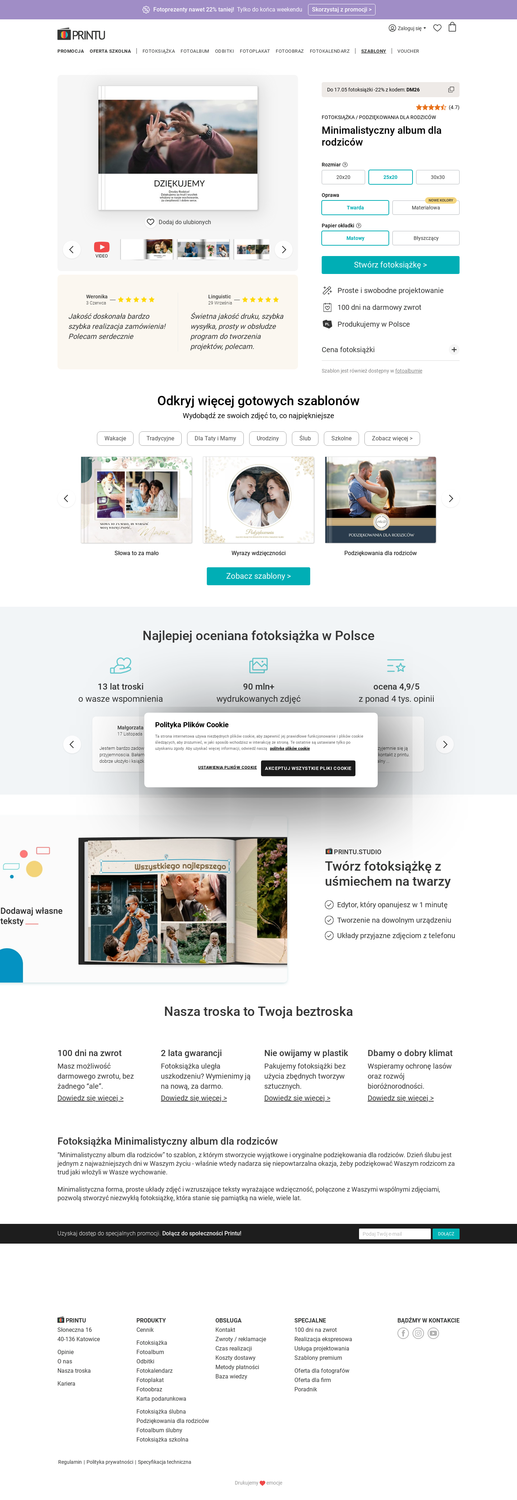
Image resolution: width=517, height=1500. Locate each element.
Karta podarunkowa (161, 1398)
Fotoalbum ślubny (159, 1430)
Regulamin (70, 1462)
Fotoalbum (195, 51)
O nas (64, 1361)
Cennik (145, 1329)
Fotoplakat (255, 51)
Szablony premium (318, 1357)
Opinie (65, 1352)
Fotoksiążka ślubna (161, 1411)
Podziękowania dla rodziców (380, 553)
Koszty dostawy (235, 1357)
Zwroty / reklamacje (240, 1339)
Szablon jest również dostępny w (372, 371)
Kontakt (225, 1329)
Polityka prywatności (110, 1462)
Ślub (305, 438)
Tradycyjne (160, 438)
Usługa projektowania (321, 1348)
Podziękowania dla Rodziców (397, 117)
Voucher (408, 51)
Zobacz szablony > (258, 576)
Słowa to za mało (137, 553)
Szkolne (341, 438)
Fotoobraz (290, 51)
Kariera (66, 1383)
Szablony (373, 51)
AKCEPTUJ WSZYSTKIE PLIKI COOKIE (308, 768)
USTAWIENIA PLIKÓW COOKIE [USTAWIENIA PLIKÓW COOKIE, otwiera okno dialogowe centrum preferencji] (227, 767)
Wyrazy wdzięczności (259, 553)
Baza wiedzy (231, 1376)
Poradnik (305, 1389)
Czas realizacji (233, 1348)
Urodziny (268, 438)
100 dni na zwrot (315, 1329)
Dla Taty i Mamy (215, 438)
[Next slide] (284, 250)
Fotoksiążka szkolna (162, 1439)
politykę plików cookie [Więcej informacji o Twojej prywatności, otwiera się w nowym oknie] (290, 748)
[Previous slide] (72, 250)
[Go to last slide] (66, 498)
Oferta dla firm (312, 1380)
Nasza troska (74, 1370)
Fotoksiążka (159, 51)
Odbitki (224, 51)
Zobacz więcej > (392, 438)
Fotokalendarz (330, 51)
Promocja (70, 51)
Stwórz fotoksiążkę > (390, 264)
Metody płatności (237, 1367)
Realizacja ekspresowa (323, 1339)
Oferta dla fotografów (321, 1370)
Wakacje (115, 438)
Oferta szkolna (110, 51)
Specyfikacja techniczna (164, 1462)
